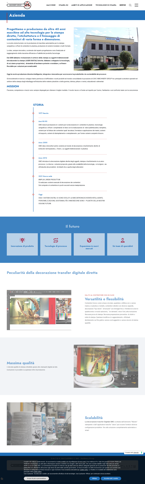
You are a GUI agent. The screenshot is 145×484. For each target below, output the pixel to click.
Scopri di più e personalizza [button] (36, 478)
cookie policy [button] (84, 470)
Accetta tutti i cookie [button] (111, 478)
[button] (132, 5)
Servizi (123, 5)
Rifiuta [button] (94, 478)
